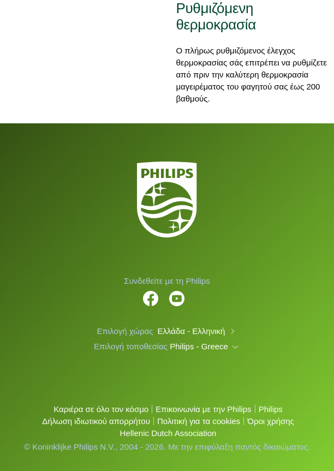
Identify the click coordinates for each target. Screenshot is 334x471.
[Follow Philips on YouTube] (177, 292)
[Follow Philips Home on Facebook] (150, 292)
